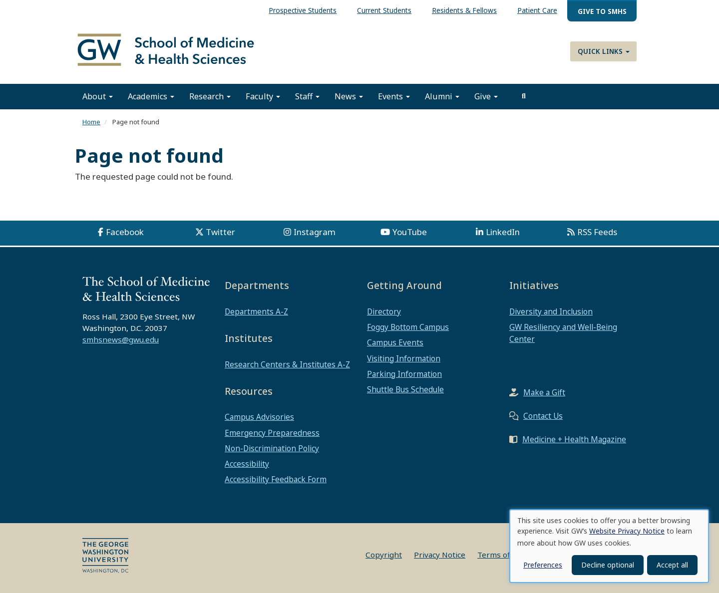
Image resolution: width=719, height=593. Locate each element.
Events (394, 96)
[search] (524, 96)
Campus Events (395, 342)
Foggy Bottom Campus (408, 327)
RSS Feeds (597, 232)
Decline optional (607, 565)
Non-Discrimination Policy (272, 448)
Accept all (672, 565)
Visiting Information (403, 358)
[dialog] (609, 546)
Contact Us (543, 416)
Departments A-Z (256, 311)
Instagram (315, 232)
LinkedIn (503, 232)
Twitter (220, 232)
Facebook (125, 232)
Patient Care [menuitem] (537, 10)
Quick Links (604, 51)
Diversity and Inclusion (551, 311)
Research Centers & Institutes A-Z (287, 364)
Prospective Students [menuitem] (303, 10)
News (349, 96)
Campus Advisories (259, 417)
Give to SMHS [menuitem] (602, 11)
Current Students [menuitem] (384, 10)
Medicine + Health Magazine (574, 439)
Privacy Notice (439, 555)
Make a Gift (544, 392)
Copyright (383, 555)
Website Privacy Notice (627, 531)
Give (486, 96)
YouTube (409, 232)
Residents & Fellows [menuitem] (464, 10)
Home (91, 121)
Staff (307, 96)
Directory (384, 311)
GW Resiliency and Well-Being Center (563, 333)
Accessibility (247, 464)
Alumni (442, 96)
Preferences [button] (542, 565)
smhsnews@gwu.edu (120, 339)
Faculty (263, 96)
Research (210, 96)
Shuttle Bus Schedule (405, 389)
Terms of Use (501, 555)
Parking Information (404, 374)
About (97, 96)
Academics (151, 96)
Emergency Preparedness (272, 433)
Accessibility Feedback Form (276, 479)
